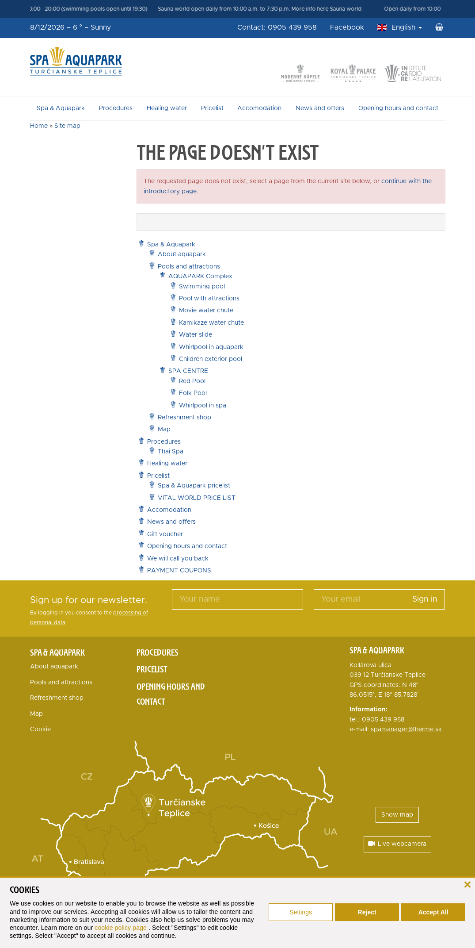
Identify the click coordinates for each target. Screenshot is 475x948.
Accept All (433, 912)
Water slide (195, 335)
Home (39, 126)
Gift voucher (165, 534)
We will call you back (178, 559)
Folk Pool (193, 393)
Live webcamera (397, 844)
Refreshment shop (184, 418)
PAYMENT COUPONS (179, 571)
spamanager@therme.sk (406, 729)
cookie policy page (121, 927)
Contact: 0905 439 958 (277, 27)
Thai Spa (170, 452)
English (406, 27)
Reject (367, 912)
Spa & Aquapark (61, 108)
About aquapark (182, 254)
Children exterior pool (210, 359)
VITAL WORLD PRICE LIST (197, 498)
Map (164, 429)
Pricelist (212, 108)
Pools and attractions (189, 267)
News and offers (320, 108)
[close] (467, 883)
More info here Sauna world (336, 9)
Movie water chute (206, 310)
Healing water (167, 108)
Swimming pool (202, 287)
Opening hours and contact (398, 108)
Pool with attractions (209, 299)
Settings (300, 912)
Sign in (424, 599)
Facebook (347, 27)
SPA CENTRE (188, 371)
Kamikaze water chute (211, 323)
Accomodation (259, 108)
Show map (397, 815)
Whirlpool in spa (202, 406)
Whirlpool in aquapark (211, 347)
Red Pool (192, 381)
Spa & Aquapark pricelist (194, 486)
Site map (67, 126)
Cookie (40, 729)
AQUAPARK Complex (200, 276)
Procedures (116, 108)
